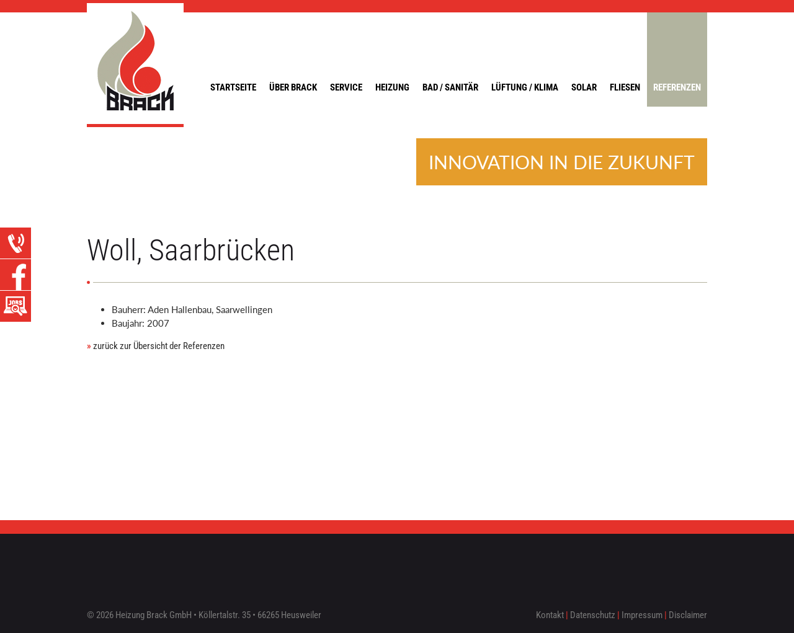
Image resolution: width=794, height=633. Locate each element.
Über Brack (293, 87)
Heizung (392, 87)
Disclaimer (688, 615)
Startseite (233, 87)
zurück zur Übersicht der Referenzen (156, 346)
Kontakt (550, 615)
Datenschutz (592, 615)
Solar (584, 87)
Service (346, 87)
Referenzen (677, 87)
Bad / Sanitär (450, 87)
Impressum (642, 615)
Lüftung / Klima (524, 87)
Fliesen (625, 87)
